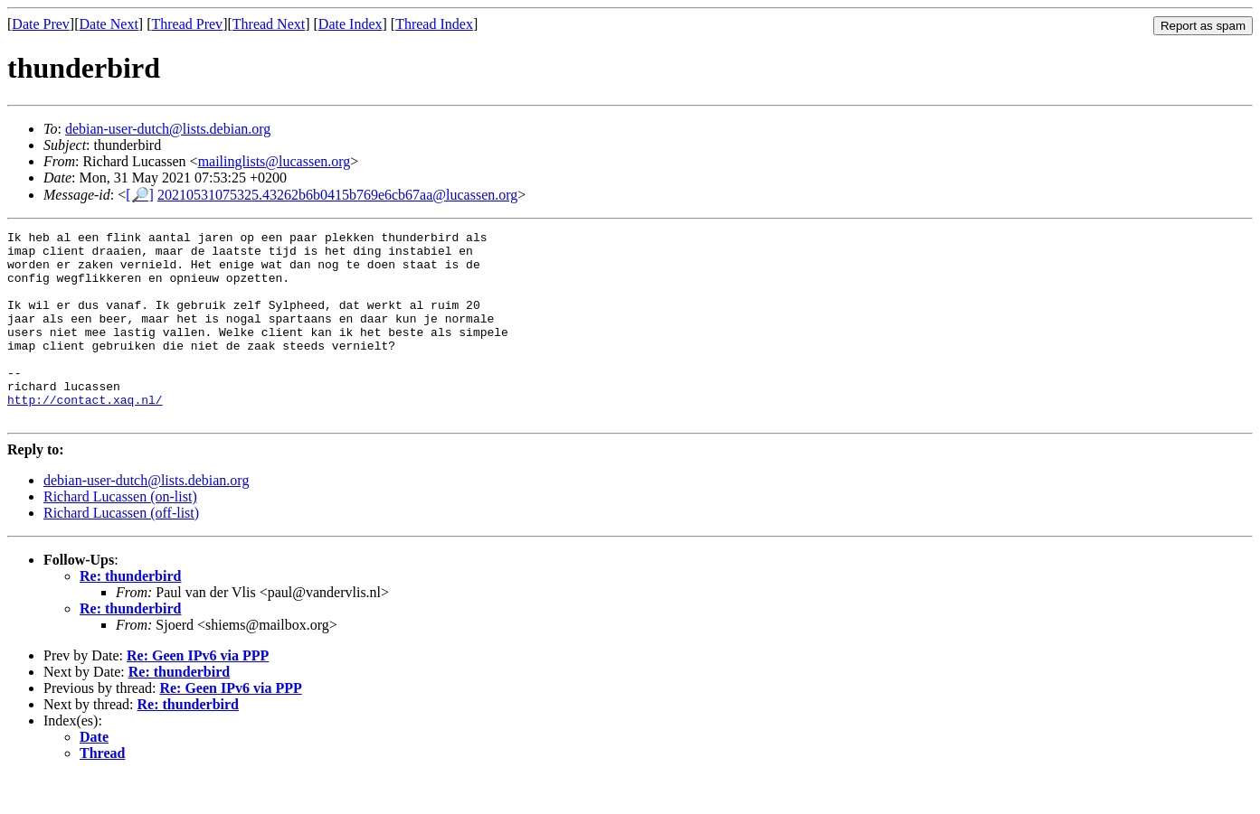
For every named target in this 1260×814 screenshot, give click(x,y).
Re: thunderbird (130, 614)
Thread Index (434, 24)
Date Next (109, 24)
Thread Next (268, 24)
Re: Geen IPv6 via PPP (198, 693)
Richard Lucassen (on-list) (120, 534)
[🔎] (140, 194)
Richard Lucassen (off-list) (121, 550)
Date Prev (41, 24)
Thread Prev (187, 24)
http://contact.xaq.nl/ (85, 434)
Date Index (350, 24)
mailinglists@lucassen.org (274, 161)
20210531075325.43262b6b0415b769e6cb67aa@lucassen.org (337, 194)
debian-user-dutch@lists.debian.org (167, 128)
